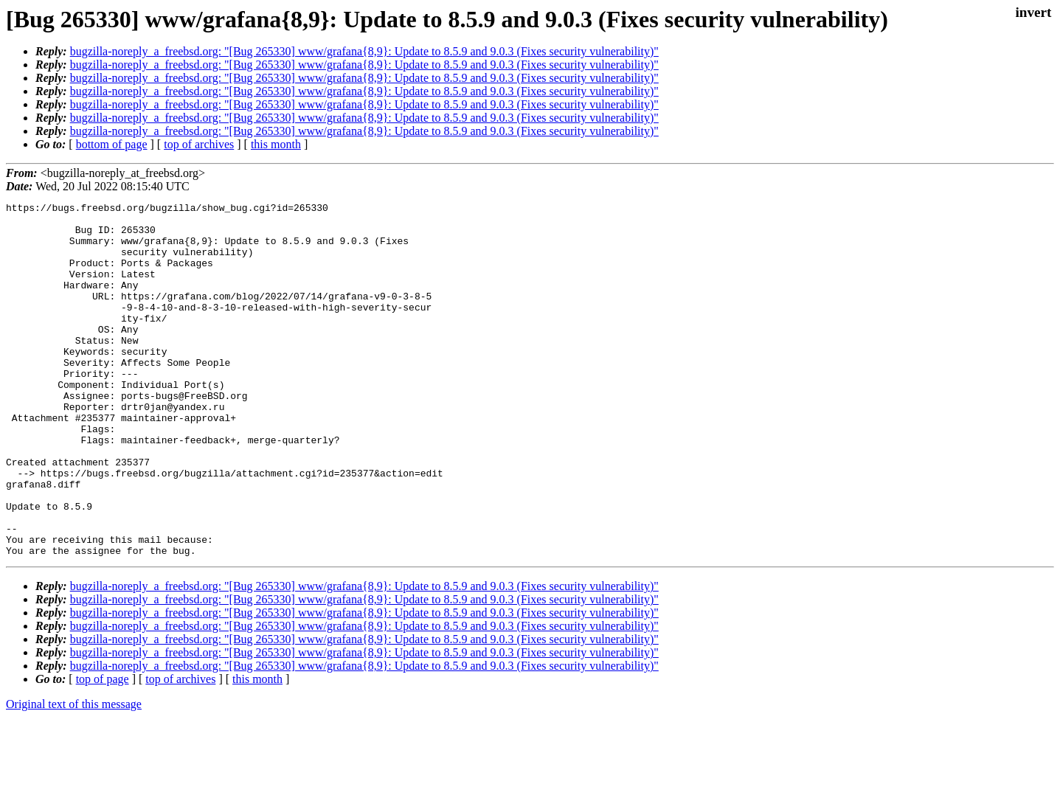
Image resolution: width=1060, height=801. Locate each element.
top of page (102, 749)
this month (276, 144)
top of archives (199, 144)
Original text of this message (74, 775)
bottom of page (112, 144)
